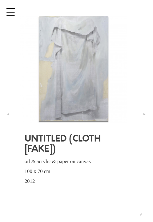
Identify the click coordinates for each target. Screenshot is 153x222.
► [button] (145, 114)
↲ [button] (141, 214)
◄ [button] (8, 114)
